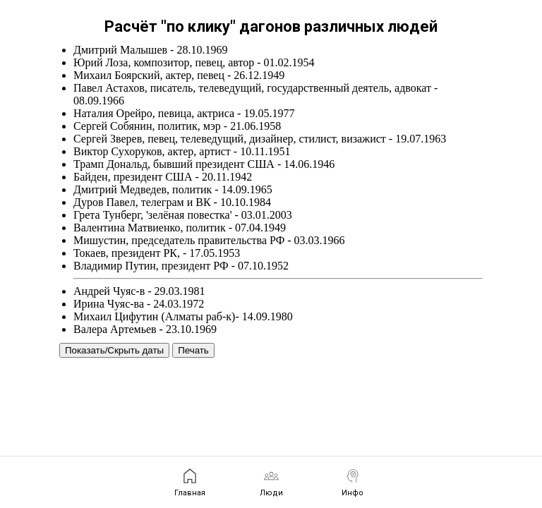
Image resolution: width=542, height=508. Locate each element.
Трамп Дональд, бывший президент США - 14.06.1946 (204, 164)
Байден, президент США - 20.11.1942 (162, 177)
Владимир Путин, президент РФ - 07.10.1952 (181, 266)
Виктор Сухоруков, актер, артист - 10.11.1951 (182, 151)
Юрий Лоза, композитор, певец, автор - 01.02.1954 (194, 62)
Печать (193, 350)
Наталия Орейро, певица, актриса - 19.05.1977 (183, 113)
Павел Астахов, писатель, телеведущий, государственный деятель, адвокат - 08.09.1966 (255, 94)
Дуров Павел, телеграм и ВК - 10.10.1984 (172, 202)
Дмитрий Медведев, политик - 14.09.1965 (172, 189)
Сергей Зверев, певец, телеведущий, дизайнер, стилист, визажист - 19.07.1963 (259, 139)
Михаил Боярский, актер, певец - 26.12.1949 (178, 75)
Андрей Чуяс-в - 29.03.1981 (139, 291)
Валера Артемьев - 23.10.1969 (145, 329)
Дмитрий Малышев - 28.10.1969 (150, 50)
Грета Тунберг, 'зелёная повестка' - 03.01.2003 (182, 215)
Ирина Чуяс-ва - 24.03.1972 (138, 304)
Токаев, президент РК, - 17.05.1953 (156, 253)
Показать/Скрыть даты (114, 350)
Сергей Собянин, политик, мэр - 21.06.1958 (177, 126)
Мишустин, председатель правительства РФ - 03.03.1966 (209, 240)
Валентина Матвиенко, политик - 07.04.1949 (179, 228)
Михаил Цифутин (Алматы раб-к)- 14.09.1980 (183, 316)
